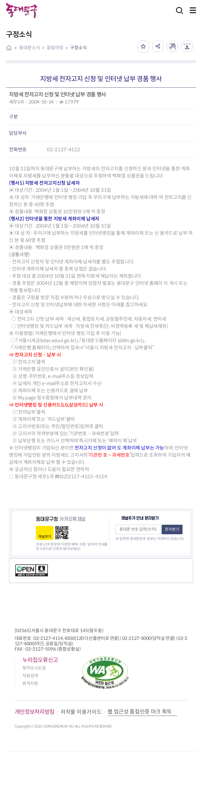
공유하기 (157, 47)
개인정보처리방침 (34, 711)
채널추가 (44, 536)
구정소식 (78, 47)
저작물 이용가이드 (80, 712)
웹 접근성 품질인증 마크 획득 (139, 711)
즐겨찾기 (142, 47)
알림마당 (55, 47)
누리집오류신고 (40, 660)
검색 (178, 14)
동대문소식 (29, 47)
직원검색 (30, 675)
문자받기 (172, 529)
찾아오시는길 (34, 668)
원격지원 (30, 683)
